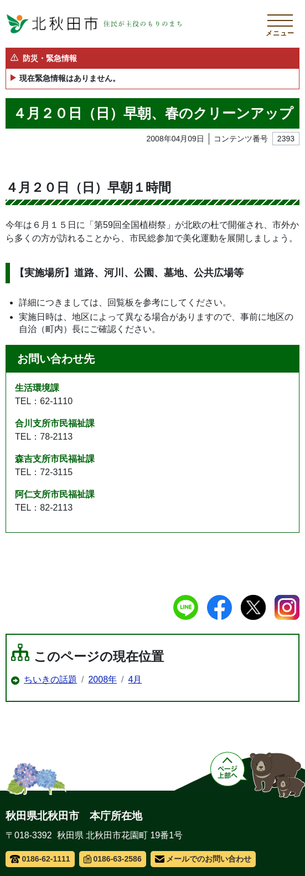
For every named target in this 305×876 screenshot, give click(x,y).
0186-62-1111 (40, 858)
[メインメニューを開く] (280, 23)
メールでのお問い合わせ (203, 858)
